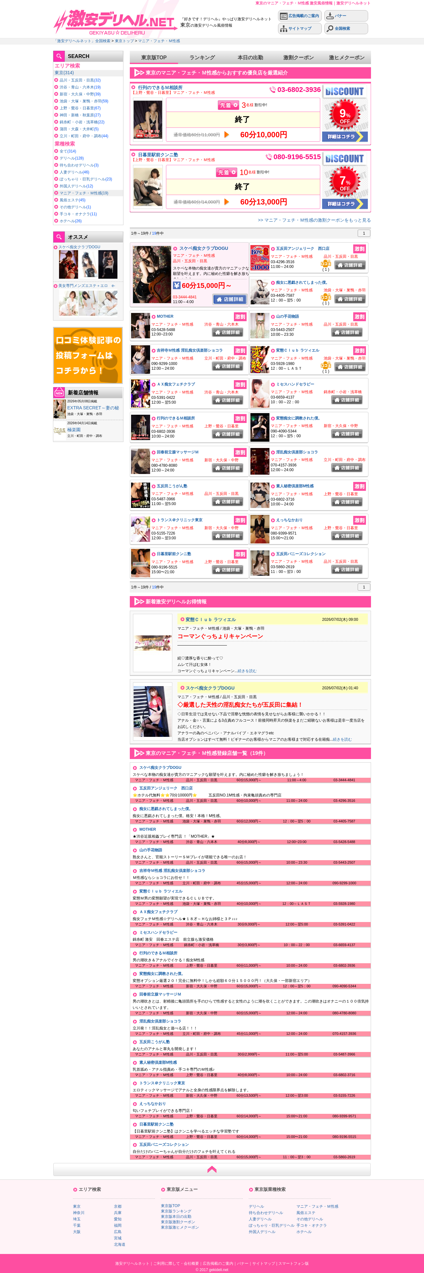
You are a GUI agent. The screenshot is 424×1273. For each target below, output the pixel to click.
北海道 (119, 1244)
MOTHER (165, 316)
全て (63, 151)
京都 (118, 1206)
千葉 (77, 1225)
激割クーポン (298, 57)
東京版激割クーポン (178, 1222)
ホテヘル (67, 221)
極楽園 (74, 429)
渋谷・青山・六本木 (77, 87)
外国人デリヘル (73, 186)
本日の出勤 (250, 57)
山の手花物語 (287, 316)
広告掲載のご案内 (299, 16)
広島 (118, 1232)
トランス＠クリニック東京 (179, 520)
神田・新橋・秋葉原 (77, 115)
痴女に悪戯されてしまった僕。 (302, 282)
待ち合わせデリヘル (77, 165)
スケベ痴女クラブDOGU (79, 247)
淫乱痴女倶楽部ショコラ (297, 452)
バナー (336, 16)
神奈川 (78, 1213)
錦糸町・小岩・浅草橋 (79, 122)
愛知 (118, 1219)
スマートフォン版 (293, 1263)
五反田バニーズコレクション (301, 554)
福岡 (118, 1225)
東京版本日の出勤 (176, 1216)
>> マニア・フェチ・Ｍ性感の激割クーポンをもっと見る (314, 220)
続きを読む (247, 671)
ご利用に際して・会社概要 (176, 1263)
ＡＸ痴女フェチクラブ (176, 384)
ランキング (202, 57)
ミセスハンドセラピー (295, 384)
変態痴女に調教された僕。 (299, 418)
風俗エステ (69, 200)
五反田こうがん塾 (172, 486)
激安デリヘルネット (132, 1263)
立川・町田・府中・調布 (81, 136)
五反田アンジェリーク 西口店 (302, 248)
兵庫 (118, 1213)
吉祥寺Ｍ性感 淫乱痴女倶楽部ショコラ (189, 350)
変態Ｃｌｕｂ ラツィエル (297, 350)
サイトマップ (295, 29)
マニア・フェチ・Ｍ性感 (159, 41)
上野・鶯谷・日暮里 (77, 108)
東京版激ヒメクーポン (180, 1227)
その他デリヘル (73, 207)
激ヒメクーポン (347, 57)
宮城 (118, 1238)
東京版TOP (154, 57)
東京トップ (124, 41)
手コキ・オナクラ (75, 214)
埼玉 (77, 1219)
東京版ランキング (176, 1211)
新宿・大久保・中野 (77, 94)
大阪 (77, 1232)
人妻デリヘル (71, 172)
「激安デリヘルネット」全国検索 (81, 41)
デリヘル (67, 158)
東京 (59, 72)
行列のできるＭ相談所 (160, 87)
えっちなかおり (289, 520)
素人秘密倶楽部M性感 (295, 486)
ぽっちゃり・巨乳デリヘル (82, 179)
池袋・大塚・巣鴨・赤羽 (81, 101)
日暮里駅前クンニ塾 (158, 154)
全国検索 (338, 29)
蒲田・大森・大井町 (77, 129)
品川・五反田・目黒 (77, 80)
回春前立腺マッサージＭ (178, 452)
